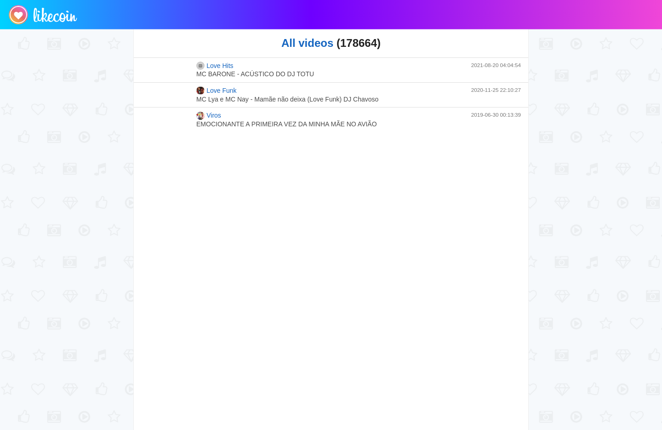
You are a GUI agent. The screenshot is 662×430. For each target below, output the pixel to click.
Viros (208, 116)
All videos (307, 43)
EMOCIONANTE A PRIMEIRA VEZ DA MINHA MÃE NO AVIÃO (286, 124)
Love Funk (216, 90)
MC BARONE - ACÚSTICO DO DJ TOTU (255, 74)
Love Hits (215, 66)
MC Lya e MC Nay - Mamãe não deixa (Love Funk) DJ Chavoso (287, 99)
